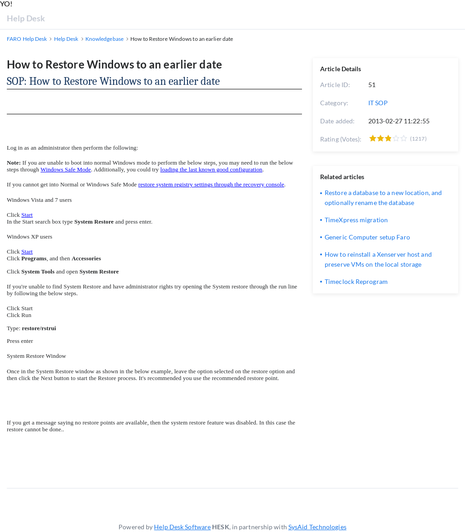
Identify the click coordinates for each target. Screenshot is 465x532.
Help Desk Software (182, 527)
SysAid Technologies (317, 527)
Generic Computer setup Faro (367, 237)
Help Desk (26, 18)
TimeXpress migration (356, 220)
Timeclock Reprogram (356, 281)
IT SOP (378, 103)
